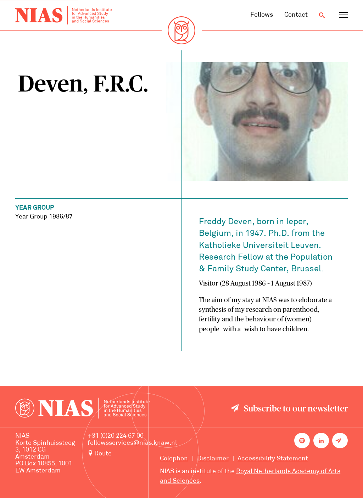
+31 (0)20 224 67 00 (116, 436)
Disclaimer (213, 459)
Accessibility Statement (273, 459)
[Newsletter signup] (340, 440)
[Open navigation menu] (343, 15)
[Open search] (322, 15)
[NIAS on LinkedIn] (321, 440)
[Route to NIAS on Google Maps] (132, 454)
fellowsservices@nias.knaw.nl (132, 443)
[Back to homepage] (63, 15)
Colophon (174, 459)
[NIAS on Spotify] (302, 440)
